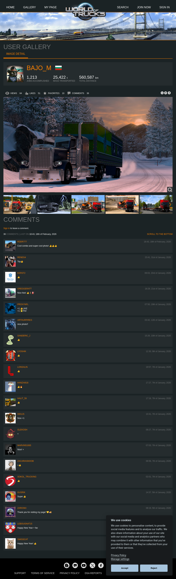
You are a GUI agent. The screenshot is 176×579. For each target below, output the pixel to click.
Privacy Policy (70, 573)
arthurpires (24, 320)
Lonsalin (22, 367)
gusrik (21, 492)
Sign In (164, 7)
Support (20, 573)
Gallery (29, 7)
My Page (51, 7)
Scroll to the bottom (160, 234)
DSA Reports (93, 573)
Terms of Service (42, 573)
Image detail (15, 53)
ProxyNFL (23, 304)
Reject (154, 568)
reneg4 (21, 257)
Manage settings (120, 559)
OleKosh (22, 430)
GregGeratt (24, 289)
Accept (124, 568)
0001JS (20, 414)
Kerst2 (21, 273)
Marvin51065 (24, 445)
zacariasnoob (25, 461)
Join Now (144, 7)
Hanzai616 (22, 383)
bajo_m (39, 67)
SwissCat (22, 539)
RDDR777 (22, 242)
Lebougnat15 (24, 524)
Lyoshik (21, 351)
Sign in (6, 228)
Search (123, 7)
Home (10, 7)
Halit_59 (22, 398)
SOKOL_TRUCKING (26, 477)
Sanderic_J (23, 336)
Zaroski (21, 508)
